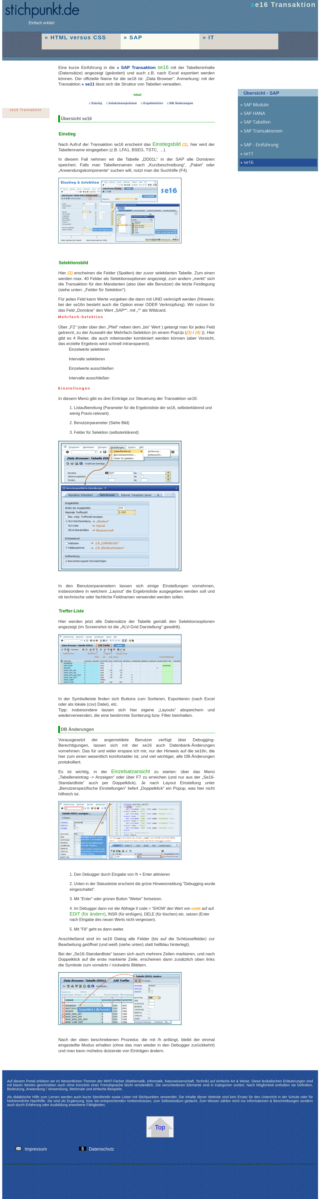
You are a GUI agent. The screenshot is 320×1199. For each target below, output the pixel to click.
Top (160, 1127)
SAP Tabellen (257, 122)
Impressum (33, 1149)
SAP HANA (254, 113)
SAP (135, 37)
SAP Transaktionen (263, 131)
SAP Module (256, 105)
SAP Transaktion (138, 67)
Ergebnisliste (153, 103)
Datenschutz (98, 1149)
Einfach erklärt (41, 20)
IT (211, 37)
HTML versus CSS (78, 37)
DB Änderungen (181, 103)
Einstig (97, 103)
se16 (248, 162)
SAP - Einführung (261, 145)
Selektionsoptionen (123, 103)
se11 (89, 84)
